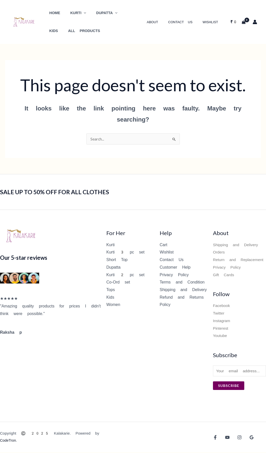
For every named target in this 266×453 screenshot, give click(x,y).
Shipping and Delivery (183, 290)
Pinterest (221, 328)
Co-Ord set (118, 282)
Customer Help (175, 267)
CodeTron (8, 441)
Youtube (220, 335)
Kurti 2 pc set (125, 275)
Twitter (219, 313)
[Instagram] (237, 438)
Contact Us (186, 22)
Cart (163, 245)
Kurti (110, 245)
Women (113, 304)
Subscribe (228, 386)
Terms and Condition (182, 282)
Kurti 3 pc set (125, 252)
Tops (110, 290)
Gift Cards (224, 275)
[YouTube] (226, 438)
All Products (64, 31)
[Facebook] (215, 438)
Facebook (222, 305)
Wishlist (212, 22)
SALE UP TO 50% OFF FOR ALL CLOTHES (61, 192)
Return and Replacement (239, 260)
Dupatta (113, 267)
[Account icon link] (255, 22)
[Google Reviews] (248, 438)
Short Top (117, 260)
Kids (110, 297)
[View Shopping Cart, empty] (238, 22)
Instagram (222, 321)
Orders (219, 252)
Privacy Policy (174, 275)
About (161, 22)
